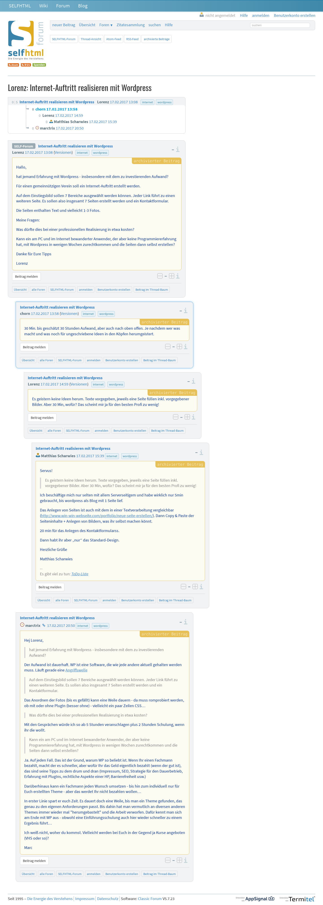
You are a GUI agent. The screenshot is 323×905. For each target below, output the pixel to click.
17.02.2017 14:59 (54, 384)
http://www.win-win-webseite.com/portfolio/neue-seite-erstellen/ (97, 515)
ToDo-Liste (79, 574)
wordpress (100, 153)
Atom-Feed (113, 39)
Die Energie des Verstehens (50, 898)
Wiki (43, 5)
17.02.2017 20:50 (61, 625)
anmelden (86, 290)
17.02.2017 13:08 (39, 152)
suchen (154, 24)
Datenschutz (107, 898)
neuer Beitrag (63, 24)
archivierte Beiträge (157, 39)
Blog (82, 5)
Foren (104, 24)
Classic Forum (150, 898)
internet (82, 153)
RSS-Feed (132, 39)
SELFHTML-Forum (64, 39)
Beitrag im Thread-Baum (151, 290)
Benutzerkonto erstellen (114, 290)
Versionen (63, 152)
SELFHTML (20, 5)
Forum (63, 5)
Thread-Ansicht (91, 39)
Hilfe (169, 24)
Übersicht (87, 24)
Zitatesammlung (131, 24)
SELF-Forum (23, 146)
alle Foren (38, 290)
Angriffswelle (76, 670)
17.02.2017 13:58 (45, 313)
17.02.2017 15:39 (90, 455)
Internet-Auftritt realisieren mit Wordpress (75, 146)
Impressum (84, 898)
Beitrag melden (26, 276)
